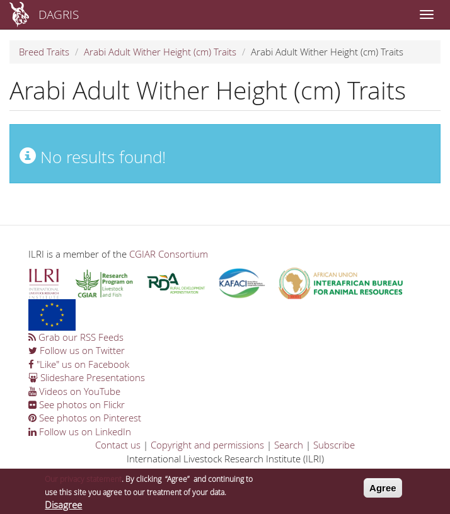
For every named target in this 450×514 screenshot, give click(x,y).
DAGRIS (58, 14)
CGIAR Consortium (168, 254)
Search (288, 444)
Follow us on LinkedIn (79, 431)
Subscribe (334, 444)
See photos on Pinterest (84, 417)
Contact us (118, 444)
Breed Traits (44, 51)
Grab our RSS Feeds (76, 337)
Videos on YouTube (74, 391)
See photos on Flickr (76, 404)
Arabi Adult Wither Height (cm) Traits (160, 51)
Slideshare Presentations (86, 377)
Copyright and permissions (207, 444)
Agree (382, 490)
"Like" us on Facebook (78, 364)
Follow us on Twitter (76, 350)
